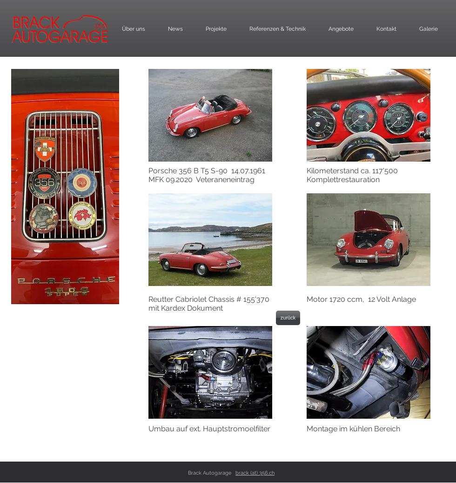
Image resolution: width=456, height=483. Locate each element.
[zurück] (288, 318)
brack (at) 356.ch (255, 473)
